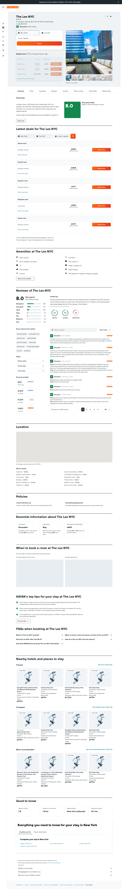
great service (20, 346)
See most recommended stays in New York (99, 749)
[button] (118, 2)
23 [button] (31, 69)
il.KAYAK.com (19, 885)
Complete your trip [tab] (25, 832)
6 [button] (48, 55)
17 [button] (35, 64)
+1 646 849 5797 (21, 24)
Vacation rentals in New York (28, 846)
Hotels (26, 885)
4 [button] (39, 55)
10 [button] (35, 60)
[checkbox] (25, 383)
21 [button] (53, 64)
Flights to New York (26, 843)
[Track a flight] (3, 30)
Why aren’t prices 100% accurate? (65, 875)
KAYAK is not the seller (65, 868)
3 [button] (35, 55)
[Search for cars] (3, 21)
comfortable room (34, 334)
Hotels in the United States (51, 885)
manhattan (27, 351)
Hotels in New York (84, 843)
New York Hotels (79, 885)
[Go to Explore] (3, 26)
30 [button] (31, 73)
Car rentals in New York (56, 843)
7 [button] (53, 55)
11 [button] (39, 60)
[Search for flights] (3, 13)
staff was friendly (22, 334)
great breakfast (31, 338)
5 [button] (44, 55)
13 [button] (49, 60)
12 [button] (44, 60)
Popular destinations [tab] (40, 832)
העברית (78, 2)
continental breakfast (33, 346)
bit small (19, 351)
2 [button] (30, 55)
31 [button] (35, 73)
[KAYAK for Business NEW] (3, 34)
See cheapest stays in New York (102, 707)
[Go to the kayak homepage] (13, 7)
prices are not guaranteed (53, 862)
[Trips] (3, 40)
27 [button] (49, 69)
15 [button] (58, 60)
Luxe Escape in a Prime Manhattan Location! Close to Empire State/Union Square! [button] (51, 774)
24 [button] (35, 69)
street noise (32, 342)
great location (21, 338)
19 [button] (44, 64)
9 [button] (30, 60)
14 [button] (53, 60)
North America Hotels (36, 885)
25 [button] (40, 69)
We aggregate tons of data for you (65, 872)
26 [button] (44, 69)
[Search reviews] (75, 330)
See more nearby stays (105, 665)
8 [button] (57, 55)
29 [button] (58, 69)
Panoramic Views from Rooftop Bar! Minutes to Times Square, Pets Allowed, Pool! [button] (28, 774)
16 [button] (30, 64)
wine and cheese (22, 342)
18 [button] (39, 64)
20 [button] (49, 64)
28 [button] (53, 69)
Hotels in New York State (66, 885)
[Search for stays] (3, 17)
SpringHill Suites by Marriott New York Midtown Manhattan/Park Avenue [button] (27, 689)
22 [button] (58, 64)
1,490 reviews (32, 27)
